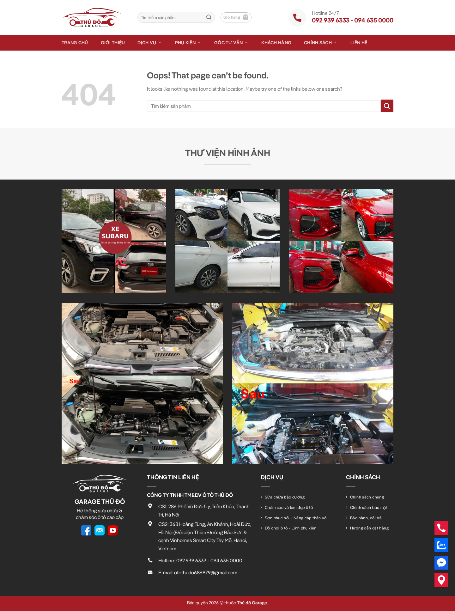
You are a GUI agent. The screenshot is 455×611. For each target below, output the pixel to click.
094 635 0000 (373, 20)
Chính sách (321, 43)
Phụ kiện (188, 43)
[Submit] (208, 17)
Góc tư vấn (231, 43)
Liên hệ (358, 43)
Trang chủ (75, 43)
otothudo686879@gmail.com (205, 572)
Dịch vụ (149, 43)
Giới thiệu (113, 43)
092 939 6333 (330, 20)
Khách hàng (276, 43)
